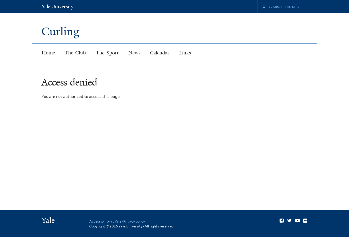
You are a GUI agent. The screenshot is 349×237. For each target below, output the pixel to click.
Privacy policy (134, 221)
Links (185, 53)
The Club (75, 53)
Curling (61, 31)
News (134, 53)
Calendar (159, 53)
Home (48, 53)
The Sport (107, 53)
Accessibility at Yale (105, 221)
